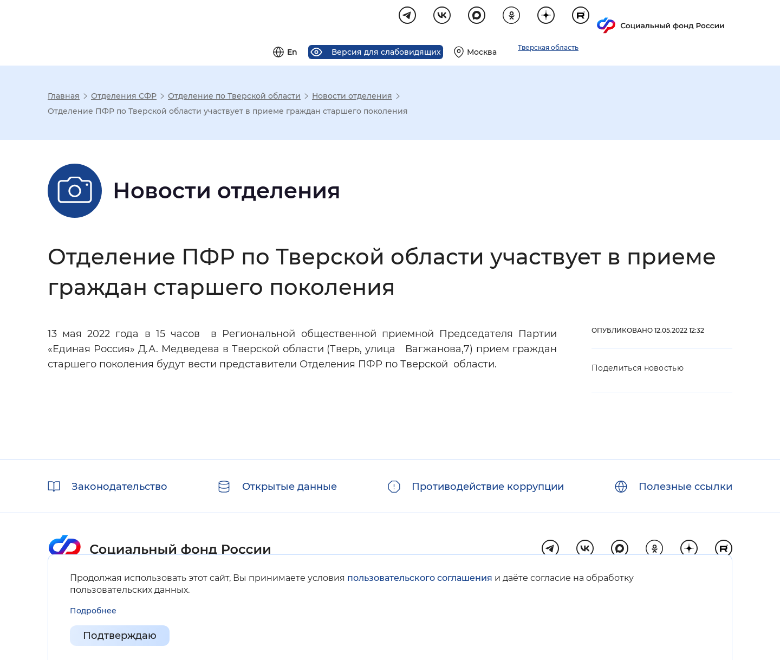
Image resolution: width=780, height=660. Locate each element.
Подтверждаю (120, 636)
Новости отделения (352, 97)
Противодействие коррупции (488, 486)
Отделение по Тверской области (234, 97)
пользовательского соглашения (419, 578)
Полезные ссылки (685, 486)
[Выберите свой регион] (611, 19)
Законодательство (119, 486)
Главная (64, 97)
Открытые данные (289, 486)
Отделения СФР (124, 97)
